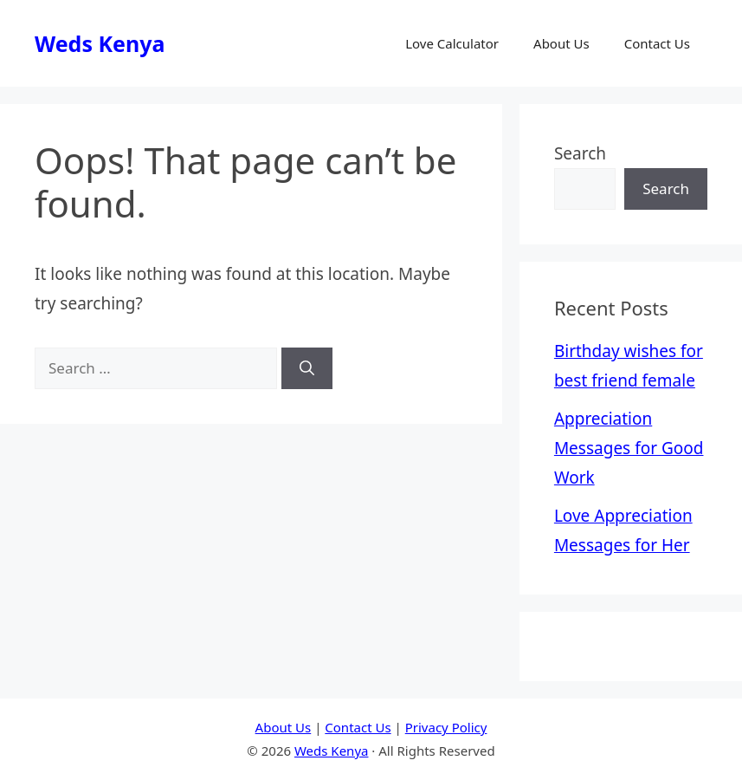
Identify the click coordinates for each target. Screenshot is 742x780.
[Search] (306, 368)
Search (580, 153)
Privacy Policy (446, 727)
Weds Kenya (100, 43)
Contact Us (657, 43)
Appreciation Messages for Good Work (629, 448)
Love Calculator (452, 43)
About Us (561, 43)
